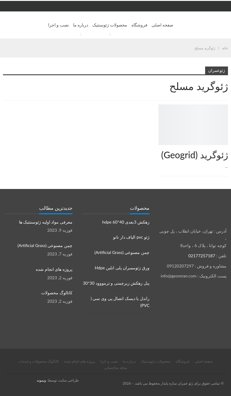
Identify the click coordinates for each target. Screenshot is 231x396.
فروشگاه (139, 24)
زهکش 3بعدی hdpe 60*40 (125, 221)
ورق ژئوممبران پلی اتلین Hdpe (122, 267)
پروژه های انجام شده (54, 269)
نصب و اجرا (58, 24)
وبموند (41, 380)
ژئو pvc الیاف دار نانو (131, 237)
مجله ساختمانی (115, 367)
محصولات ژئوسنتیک (109, 24)
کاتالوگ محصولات (56, 292)
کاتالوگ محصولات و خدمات (38, 361)
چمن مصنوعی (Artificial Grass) (121, 252)
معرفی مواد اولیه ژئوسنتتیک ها (45, 221)
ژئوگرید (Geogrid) (194, 154)
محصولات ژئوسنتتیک (226, 105)
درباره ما (80, 24)
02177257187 (201, 255)
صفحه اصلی (163, 24)
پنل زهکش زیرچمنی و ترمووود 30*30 (116, 283)
